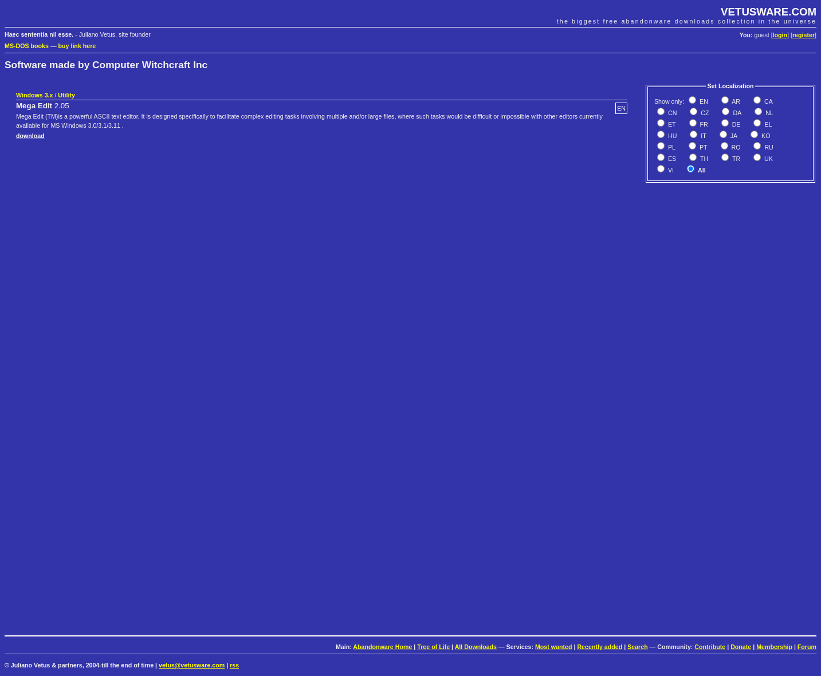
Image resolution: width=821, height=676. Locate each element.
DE (735, 124)
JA (733, 135)
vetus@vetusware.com (192, 665)
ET (671, 124)
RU (768, 147)
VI (670, 170)
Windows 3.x (34, 95)
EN (703, 101)
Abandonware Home (382, 646)
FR (703, 124)
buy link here (77, 45)
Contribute (709, 646)
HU (671, 135)
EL (767, 124)
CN (671, 112)
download (30, 135)
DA (736, 112)
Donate (740, 646)
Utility (66, 95)
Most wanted (553, 646)
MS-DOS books (27, 45)
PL (670, 147)
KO (765, 135)
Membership (774, 646)
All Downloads (476, 646)
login (780, 35)
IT (702, 135)
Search (637, 646)
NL (768, 112)
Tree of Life (433, 646)
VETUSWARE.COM (768, 12)
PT (703, 147)
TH (703, 158)
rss (234, 665)
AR (735, 101)
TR (735, 158)
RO (735, 147)
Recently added (599, 646)
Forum (807, 646)
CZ (704, 112)
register (803, 35)
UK (768, 158)
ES (671, 158)
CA (768, 101)
